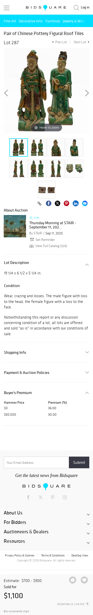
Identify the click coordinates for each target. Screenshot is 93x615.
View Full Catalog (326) (48, 246)
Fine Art (10, 21)
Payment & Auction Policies (26, 372)
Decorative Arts (31, 21)
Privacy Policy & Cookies (19, 555)
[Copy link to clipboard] (39, 204)
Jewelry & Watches (77, 21)
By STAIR (35, 233)
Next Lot (81, 42)
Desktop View (79, 555)
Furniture (52, 21)
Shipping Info (15, 352)
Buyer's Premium (18, 392)
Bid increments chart (16, 611)
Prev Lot (59, 42)
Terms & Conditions (52, 555)
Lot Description (16, 262)
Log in (85, 7)
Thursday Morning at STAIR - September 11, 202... (52, 225)
